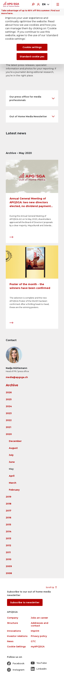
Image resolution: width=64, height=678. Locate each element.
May (11, 468)
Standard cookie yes (32, 56)
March (12, 482)
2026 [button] (9, 392)
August (13, 448)
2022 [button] (9, 420)
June (12, 462)
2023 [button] (9, 413)
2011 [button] (8, 552)
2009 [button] (9, 566)
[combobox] (45, 4)
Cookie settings (32, 47)
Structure (12, 623)
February (14, 489)
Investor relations (17, 636)
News (10, 641)
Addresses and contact (39, 624)
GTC (33, 641)
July (11, 455)
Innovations (14, 631)
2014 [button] (8, 531)
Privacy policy (39, 636)
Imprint (35, 631)
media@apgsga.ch (17, 377)
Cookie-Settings (16, 646)
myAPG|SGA (37, 646)
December (15, 441)
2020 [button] (9, 434)
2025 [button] (9, 399)
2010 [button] (8, 559)
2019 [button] (8, 496)
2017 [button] (8, 510)
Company (12, 618)
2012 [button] (8, 545)
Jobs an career (39, 618)
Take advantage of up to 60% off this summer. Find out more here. (30, 12)
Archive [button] (12, 385)
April (11, 475)
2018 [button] (8, 503)
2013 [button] (8, 538)
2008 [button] (9, 573)
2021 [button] (8, 427)
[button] (32, 98)
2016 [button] (8, 517)
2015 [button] (8, 524)
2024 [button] (9, 406)
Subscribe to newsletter (24, 602)
